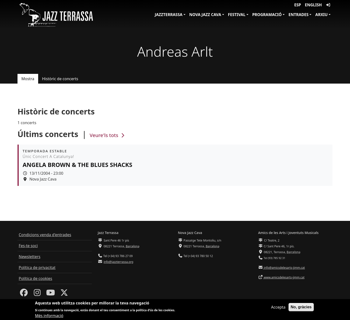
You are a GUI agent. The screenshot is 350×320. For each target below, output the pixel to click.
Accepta (278, 308)
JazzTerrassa (169, 14)
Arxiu (321, 14)
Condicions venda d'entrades (45, 234)
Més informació (49, 316)
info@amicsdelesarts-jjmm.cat (284, 268)
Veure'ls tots (108, 135)
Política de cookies (35, 278)
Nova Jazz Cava (205, 14)
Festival (236, 14)
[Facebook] (24, 294)
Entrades (298, 14)
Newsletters (29, 256)
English (313, 5)
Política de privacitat (37, 267)
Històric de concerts (60, 78)
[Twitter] (64, 294)
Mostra (27, 78)
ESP (297, 5)
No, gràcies (301, 308)
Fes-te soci (28, 245)
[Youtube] (50, 294)
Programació (267, 14)
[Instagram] (37, 294)
